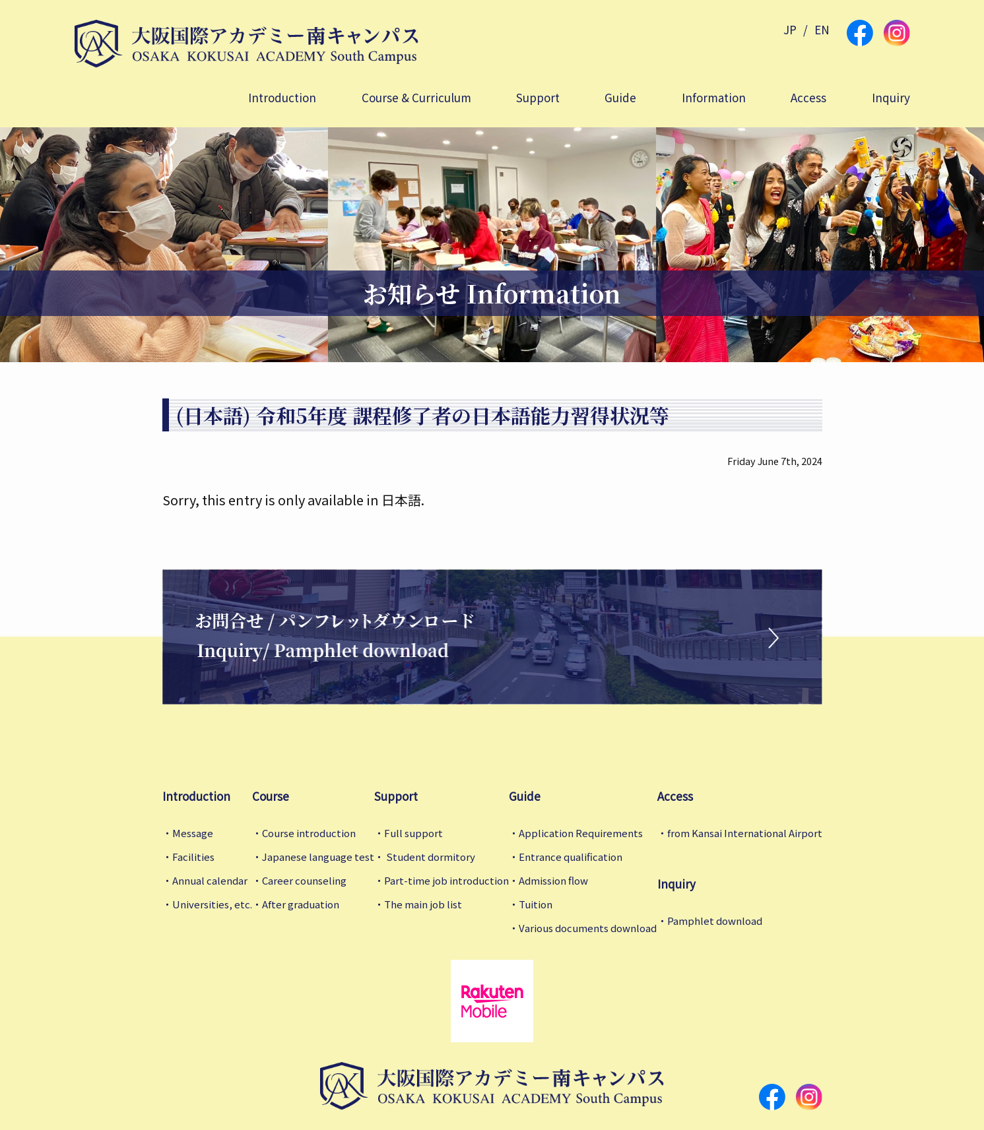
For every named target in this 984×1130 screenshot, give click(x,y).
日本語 (401, 499)
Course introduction (309, 833)
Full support (413, 833)
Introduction (282, 97)
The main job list (423, 904)
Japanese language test (318, 856)
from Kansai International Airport (744, 833)
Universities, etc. (212, 904)
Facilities (193, 856)
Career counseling (304, 880)
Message (192, 833)
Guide (620, 97)
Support (538, 97)
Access (808, 97)
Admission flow (553, 880)
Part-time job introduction (446, 880)
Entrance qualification (570, 856)
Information (714, 97)
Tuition (535, 904)
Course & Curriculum (416, 97)
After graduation (300, 904)
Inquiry (891, 97)
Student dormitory (429, 856)
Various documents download (588, 928)
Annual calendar (209, 880)
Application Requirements (581, 833)
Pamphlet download (714, 920)
